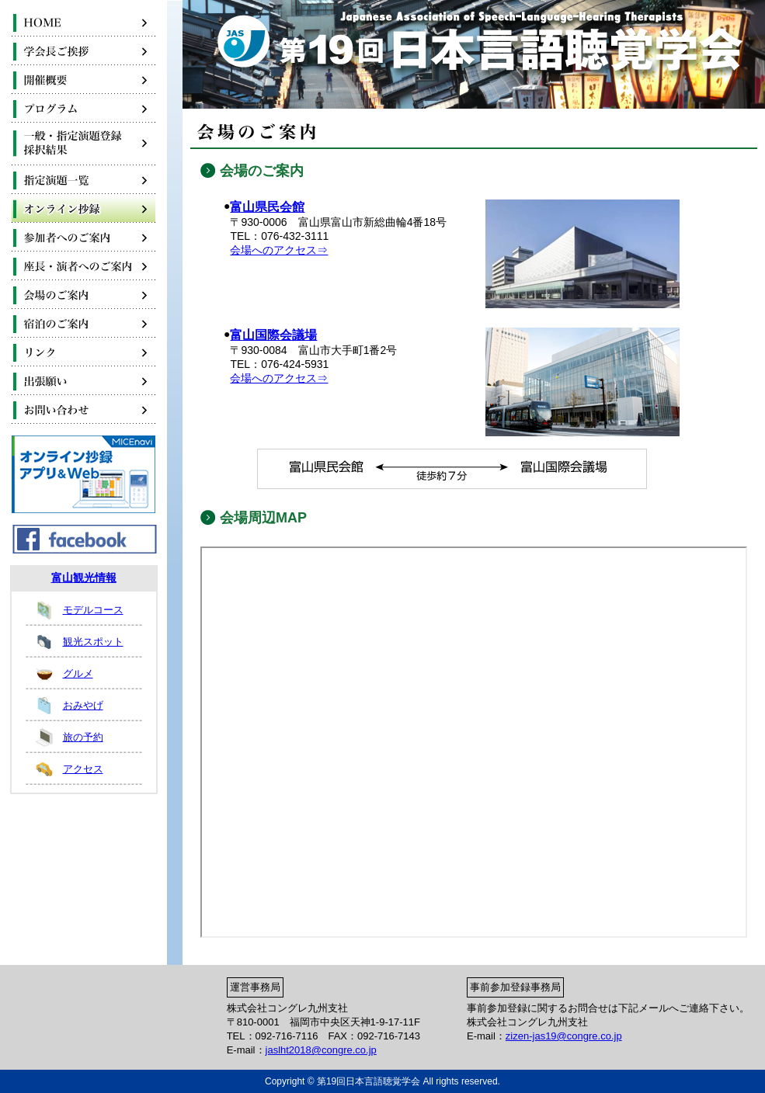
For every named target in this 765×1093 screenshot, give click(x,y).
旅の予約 (83, 737)
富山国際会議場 (273, 335)
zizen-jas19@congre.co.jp (564, 1036)
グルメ (78, 673)
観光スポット (93, 641)
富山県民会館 (267, 206)
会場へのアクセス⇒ (279, 250)
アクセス (83, 769)
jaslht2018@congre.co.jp (321, 1050)
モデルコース (93, 610)
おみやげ (83, 705)
